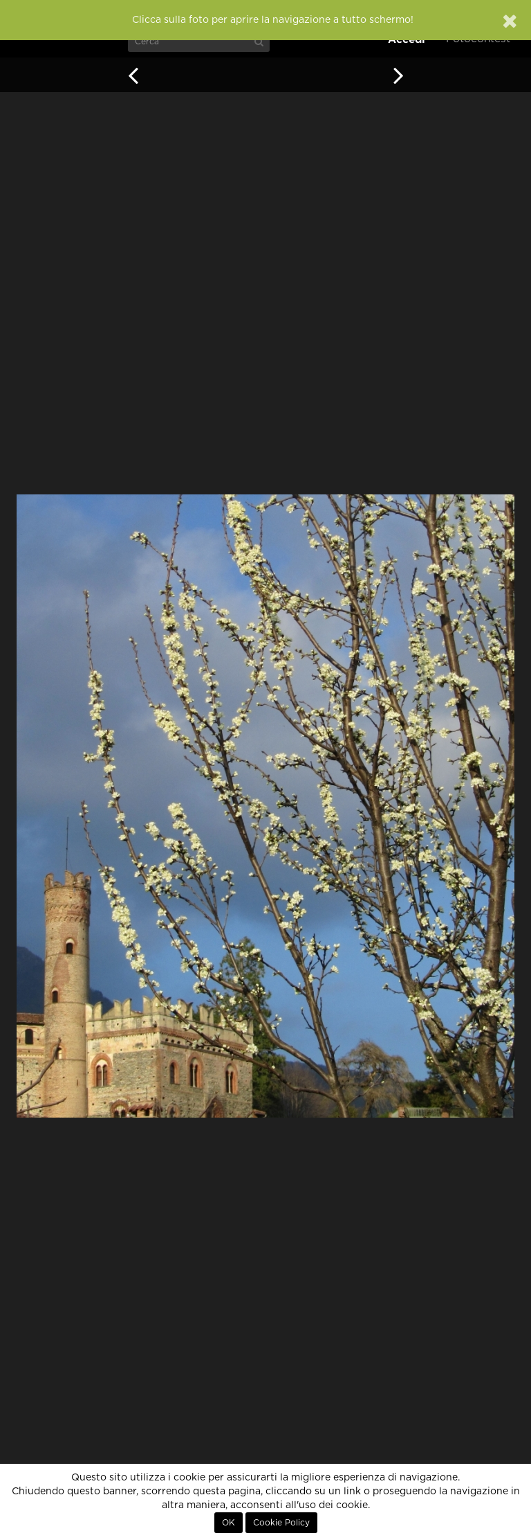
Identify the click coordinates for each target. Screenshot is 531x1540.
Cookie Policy (281, 1523)
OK (228, 1523)
